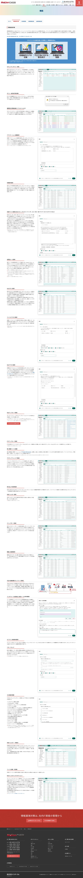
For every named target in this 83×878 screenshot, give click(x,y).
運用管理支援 (41, 21)
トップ (34, 5)
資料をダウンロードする (34, 820)
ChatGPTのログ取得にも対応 (14, 423)
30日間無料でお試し (50, 820)
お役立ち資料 (50, 843)
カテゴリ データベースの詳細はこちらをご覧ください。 (16, 793)
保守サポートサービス (34, 857)
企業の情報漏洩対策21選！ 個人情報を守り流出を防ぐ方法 (20, 36)
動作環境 (66, 5)
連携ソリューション (59, 5)
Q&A (73, 5)
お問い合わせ (74, 874)
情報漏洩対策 (17, 21)
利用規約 (66, 849)
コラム (49, 842)
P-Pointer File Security (26, 452)
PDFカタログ (50, 851)
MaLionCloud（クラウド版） (18, 829)
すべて (9, 21)
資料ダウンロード (79, 4)
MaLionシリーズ (10, 829)
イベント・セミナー (51, 845)
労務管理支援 (33, 21)
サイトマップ (69, 874)
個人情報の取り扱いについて (43, 874)
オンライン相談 (50, 846)
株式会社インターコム (68, 856)
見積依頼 (49, 850)
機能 (44, 5)
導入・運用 (48, 5)
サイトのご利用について (61, 874)
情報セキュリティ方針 (53, 874)
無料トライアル (50, 848)
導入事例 (53, 5)
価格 (70, 5)
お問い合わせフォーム (14, 856)
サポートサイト (67, 842)
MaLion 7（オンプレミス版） (34, 866)
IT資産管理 (24, 21)
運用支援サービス (33, 856)
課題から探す (38, 5)
